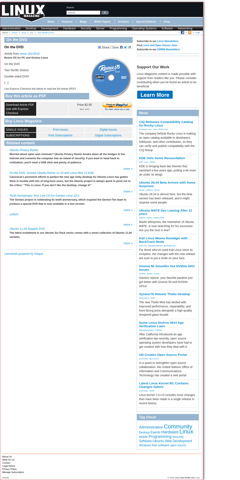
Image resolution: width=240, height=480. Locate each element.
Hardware (69, 28)
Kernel (151, 391)
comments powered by (23, 253)
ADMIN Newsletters (168, 49)
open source (154, 359)
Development (49, 28)
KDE (141, 162)
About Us (7, 456)
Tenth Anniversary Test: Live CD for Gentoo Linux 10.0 (44, 195)
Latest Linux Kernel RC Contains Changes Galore (163, 385)
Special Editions (146, 21)
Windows (145, 445)
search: (70, 7)
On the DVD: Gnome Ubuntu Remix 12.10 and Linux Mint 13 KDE (52, 172)
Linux (155, 129)
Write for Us (8, 459)
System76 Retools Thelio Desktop (164, 294)
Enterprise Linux (145, 129)
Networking (185, 28)
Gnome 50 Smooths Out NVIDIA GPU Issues (167, 267)
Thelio (152, 298)
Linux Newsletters (168, 41)
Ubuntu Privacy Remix (24, 150)
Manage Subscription (13, 472)
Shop (166, 21)
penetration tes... (170, 246)
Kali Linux (142, 246)
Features (67, 21)
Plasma (152, 162)
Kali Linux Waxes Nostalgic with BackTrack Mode (163, 239)
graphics (149, 190)
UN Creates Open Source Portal (163, 354)
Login (197, 32)
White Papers (102, 21)
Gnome (157, 274)
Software (167, 28)
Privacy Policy (9, 469)
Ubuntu (157, 190)
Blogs (83, 21)
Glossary (5, 478)
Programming (118, 28)
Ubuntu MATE (159, 218)
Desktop (31, 28)
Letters (14, 214)
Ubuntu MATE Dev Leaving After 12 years (165, 212)
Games (142, 190)
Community (143, 359)
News (51, 21)
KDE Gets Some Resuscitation (162, 158)
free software (160, 445)
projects (142, 218)
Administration (11, 28)
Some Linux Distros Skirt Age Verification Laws (161, 324)
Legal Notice (8, 466)
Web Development (178, 441)
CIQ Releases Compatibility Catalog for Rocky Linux (166, 123)
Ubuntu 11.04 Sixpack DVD (27, 228)
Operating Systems (144, 28)
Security (86, 28)
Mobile (143, 436)
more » (128, 168)
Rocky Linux (163, 129)
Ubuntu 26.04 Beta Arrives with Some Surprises (167, 184)
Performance (144, 298)
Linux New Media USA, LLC (187, 477)
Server (100, 28)
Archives (123, 21)
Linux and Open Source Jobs (160, 45)
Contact (6, 463)
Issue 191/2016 (30, 53)
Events (155, 432)
